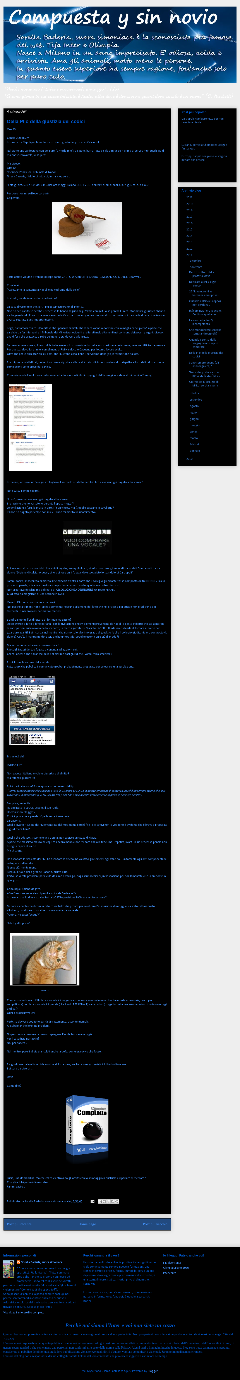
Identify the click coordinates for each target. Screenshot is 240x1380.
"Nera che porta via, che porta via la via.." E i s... (204, 374)
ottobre (195, 393)
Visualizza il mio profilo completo (24, 1312)
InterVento (169, 1273)
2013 (189, 242)
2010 (189, 459)
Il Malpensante (172, 1263)
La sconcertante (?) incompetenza (201, 322)
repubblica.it (79, 568)
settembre (196, 400)
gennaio (195, 451)
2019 (189, 204)
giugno (194, 419)
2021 (189, 197)
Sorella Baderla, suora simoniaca (41, 1262)
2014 (189, 236)
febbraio (195, 444)
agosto (194, 406)
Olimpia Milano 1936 (176, 1268)
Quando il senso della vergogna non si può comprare (203, 343)
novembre (196, 267)
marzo (194, 438)
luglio (193, 412)
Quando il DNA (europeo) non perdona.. (205, 303)
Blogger (153, 1371)
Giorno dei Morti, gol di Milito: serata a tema (204, 383)
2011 (189, 255)
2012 (189, 249)
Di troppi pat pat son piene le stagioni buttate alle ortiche (205, 158)
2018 (189, 210)
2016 (189, 223)
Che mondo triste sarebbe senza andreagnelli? (205, 331)
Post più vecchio (155, 1224)
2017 (189, 216)
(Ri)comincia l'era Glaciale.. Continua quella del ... (205, 312)
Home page (87, 1224)
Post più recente (19, 1224)
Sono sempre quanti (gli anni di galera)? (204, 364)
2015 (189, 229)
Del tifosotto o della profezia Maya (201, 274)
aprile (193, 432)
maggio (195, 425)
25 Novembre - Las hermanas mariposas (204, 293)
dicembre (196, 261)
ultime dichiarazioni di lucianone (50, 1064)
